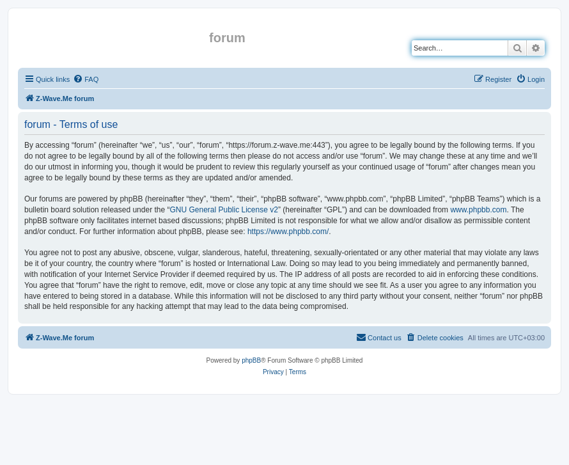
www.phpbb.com (478, 209)
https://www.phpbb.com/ (288, 231)
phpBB (251, 360)
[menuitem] (85, 79)
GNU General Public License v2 (223, 209)
